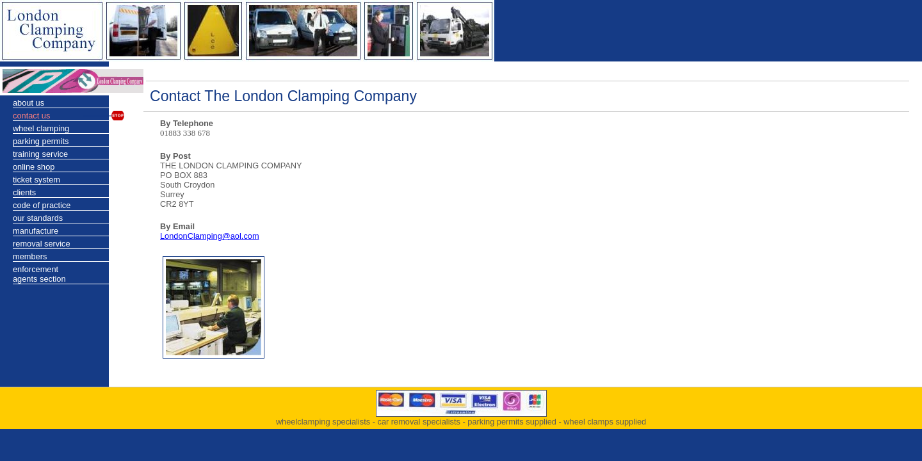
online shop (33, 167)
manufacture (35, 231)
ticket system (36, 179)
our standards (38, 218)
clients (24, 192)
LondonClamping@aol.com (209, 236)
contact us (31, 115)
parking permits (41, 141)
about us (28, 103)
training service (40, 154)
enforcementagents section (39, 274)
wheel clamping (41, 128)
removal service (41, 243)
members (30, 256)
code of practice (41, 205)
